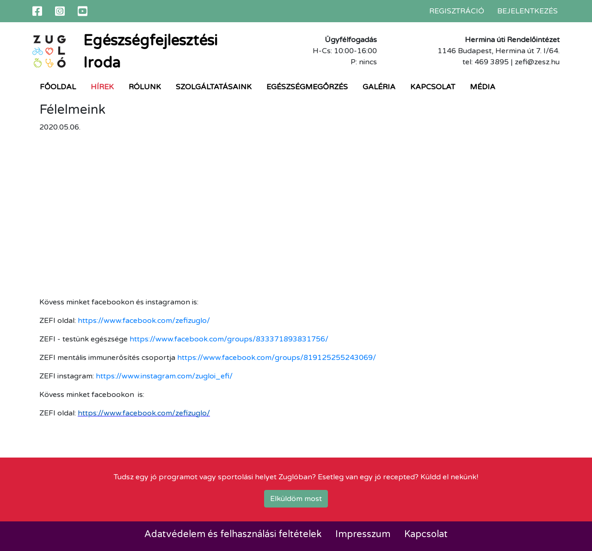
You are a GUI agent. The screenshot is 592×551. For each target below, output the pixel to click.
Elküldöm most (296, 498)
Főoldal (58, 87)
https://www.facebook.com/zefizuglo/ (144, 320)
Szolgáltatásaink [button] (214, 87)
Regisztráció (456, 11)
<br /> (168, 213)
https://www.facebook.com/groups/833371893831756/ (229, 339)
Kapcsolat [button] (432, 87)
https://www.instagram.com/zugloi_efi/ (164, 376)
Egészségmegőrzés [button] (307, 87)
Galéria (379, 87)
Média (482, 87)
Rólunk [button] (145, 87)
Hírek (102, 87)
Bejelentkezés (527, 11)
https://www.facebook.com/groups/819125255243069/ (276, 357)
